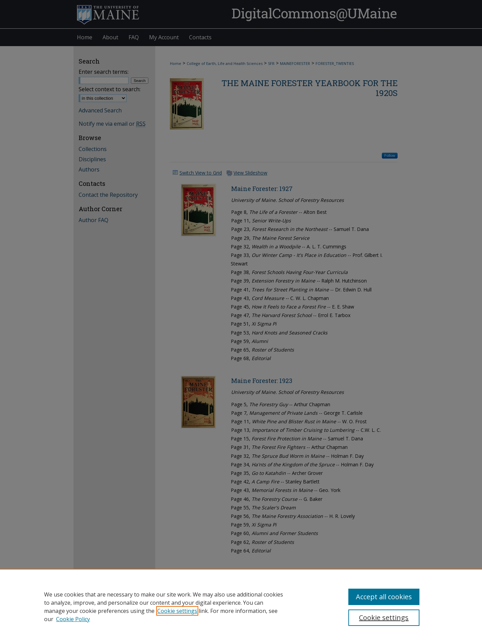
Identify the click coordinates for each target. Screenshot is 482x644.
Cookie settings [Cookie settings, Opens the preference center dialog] (384, 617)
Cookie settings (177, 611)
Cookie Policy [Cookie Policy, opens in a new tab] (73, 619)
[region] (241, 606)
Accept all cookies (384, 596)
